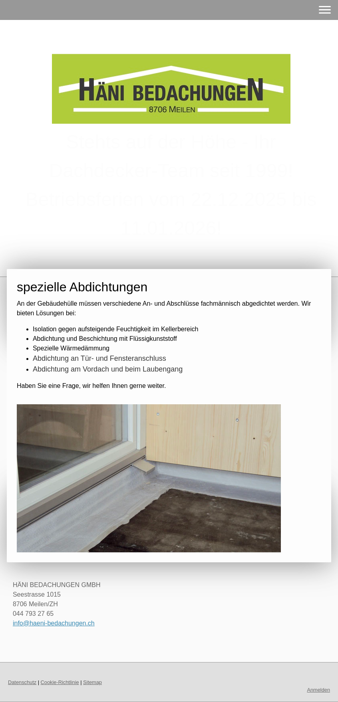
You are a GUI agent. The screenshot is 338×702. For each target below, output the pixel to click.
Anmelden (318, 690)
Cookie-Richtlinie (60, 682)
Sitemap (92, 682)
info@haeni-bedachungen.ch (54, 623)
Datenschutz (22, 682)
